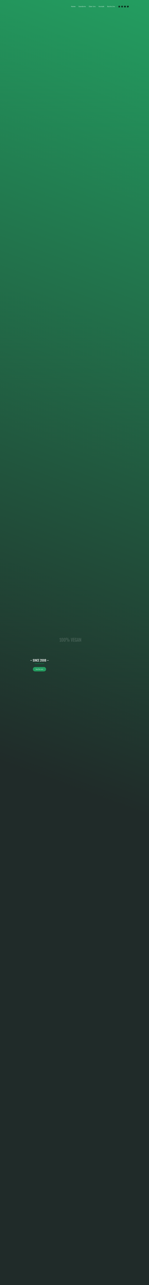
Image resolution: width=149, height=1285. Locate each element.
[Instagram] (119, 6)
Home (73, 6)
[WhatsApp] (125, 6)
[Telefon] (128, 6)
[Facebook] (122, 6)
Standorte (82, 6)
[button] (39, 669)
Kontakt (101, 6)
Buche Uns (111, 6)
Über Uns (92, 6)
